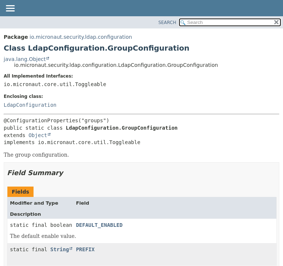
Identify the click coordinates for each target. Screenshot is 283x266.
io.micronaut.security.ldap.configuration (80, 37)
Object (37, 135)
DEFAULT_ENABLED (99, 225)
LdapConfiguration (30, 105)
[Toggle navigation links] (10, 9)
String (59, 249)
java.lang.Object (25, 59)
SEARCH (167, 22)
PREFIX (85, 249)
